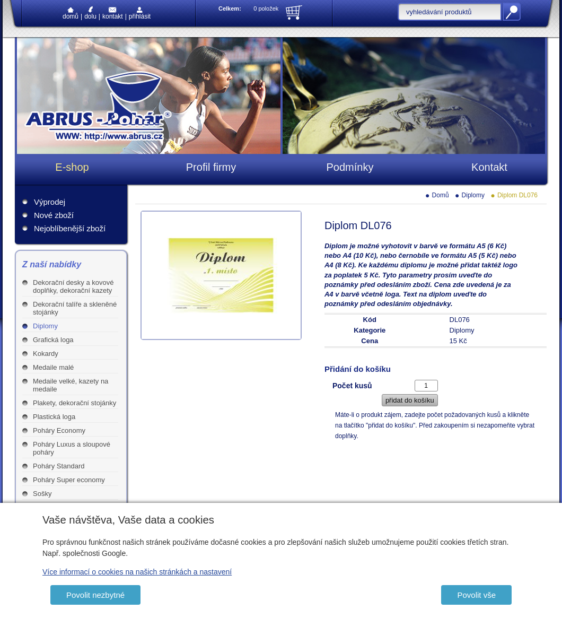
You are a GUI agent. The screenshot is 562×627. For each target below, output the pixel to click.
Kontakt (112, 13)
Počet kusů (352, 385)
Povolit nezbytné (95, 594)
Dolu (90, 13)
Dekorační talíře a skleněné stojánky (75, 308)
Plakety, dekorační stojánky (74, 403)
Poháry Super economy (69, 480)
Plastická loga (54, 417)
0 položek (265, 8)
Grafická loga (53, 340)
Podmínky (350, 167)
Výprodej (49, 201)
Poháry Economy (59, 430)
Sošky (42, 494)
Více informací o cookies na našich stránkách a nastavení (137, 572)
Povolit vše (476, 594)
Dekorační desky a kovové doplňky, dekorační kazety (73, 286)
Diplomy (45, 326)
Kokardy (45, 354)
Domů (70, 13)
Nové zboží (54, 215)
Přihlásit (140, 13)
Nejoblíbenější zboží (70, 228)
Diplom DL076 (517, 195)
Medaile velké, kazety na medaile (70, 385)
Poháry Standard (59, 466)
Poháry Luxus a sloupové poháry (71, 448)
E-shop (72, 167)
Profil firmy (211, 167)
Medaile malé (53, 367)
